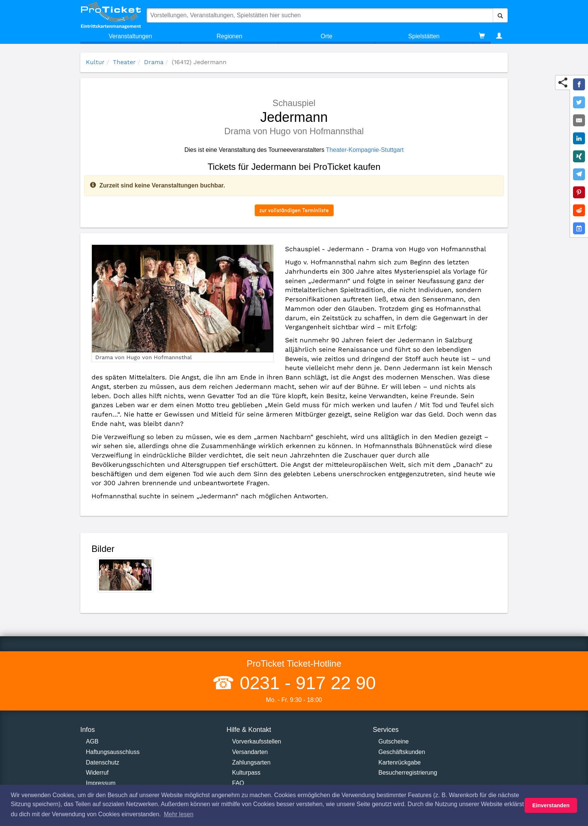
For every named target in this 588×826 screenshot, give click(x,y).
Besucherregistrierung (407, 772)
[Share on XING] (579, 156)
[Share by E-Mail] (579, 120)
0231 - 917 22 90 (305, 683)
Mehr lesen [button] (179, 814)
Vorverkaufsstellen (256, 741)
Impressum (101, 783)
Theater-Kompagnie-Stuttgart (365, 150)
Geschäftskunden (401, 752)
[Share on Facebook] (579, 84)
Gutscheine (393, 741)
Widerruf (97, 772)
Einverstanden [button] (551, 805)
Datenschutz (102, 762)
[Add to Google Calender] (579, 228)
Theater (124, 62)
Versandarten (250, 752)
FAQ (238, 783)
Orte (326, 36)
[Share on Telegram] (579, 174)
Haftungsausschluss (113, 752)
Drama (154, 62)
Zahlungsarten (251, 762)
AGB (92, 741)
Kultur (95, 62)
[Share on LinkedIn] (579, 138)
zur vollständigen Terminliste (294, 210)
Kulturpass (246, 772)
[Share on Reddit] (579, 210)
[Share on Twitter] (579, 102)
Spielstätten (424, 36)
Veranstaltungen (130, 36)
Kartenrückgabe (399, 762)
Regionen (230, 36)
